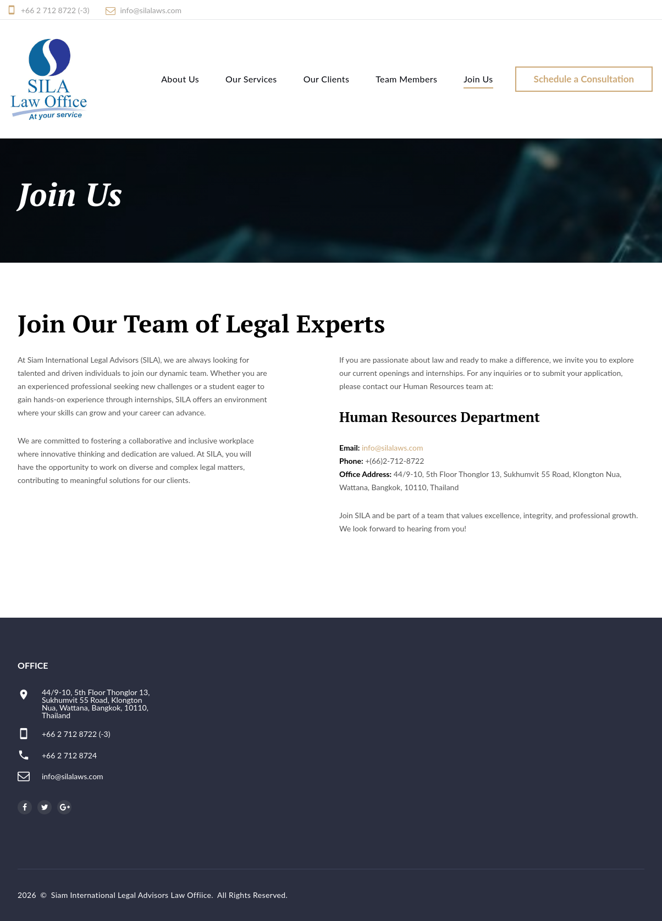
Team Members (406, 79)
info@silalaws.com (150, 10)
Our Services (251, 79)
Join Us (478, 79)
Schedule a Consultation (584, 79)
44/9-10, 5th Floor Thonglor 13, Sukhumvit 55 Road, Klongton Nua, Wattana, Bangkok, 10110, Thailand (96, 703)
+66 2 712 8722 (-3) (55, 10)
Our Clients (326, 79)
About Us (179, 79)
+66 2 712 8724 (69, 755)
